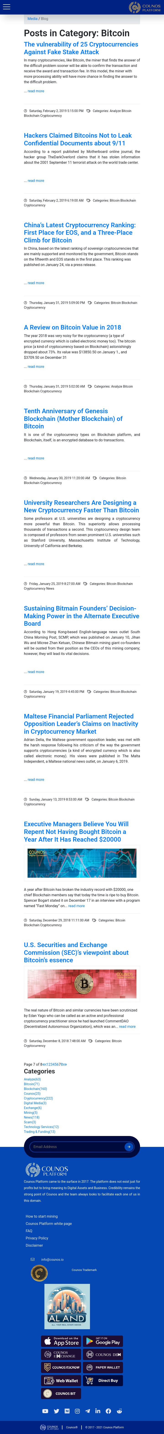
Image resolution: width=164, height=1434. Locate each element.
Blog (44, 19)
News (31, 1117)
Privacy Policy (37, 1238)
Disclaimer (34, 1245)
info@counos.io (52, 1259)
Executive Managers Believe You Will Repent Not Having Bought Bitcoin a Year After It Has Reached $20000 (76, 831)
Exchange (33, 1108)
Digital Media (35, 1103)
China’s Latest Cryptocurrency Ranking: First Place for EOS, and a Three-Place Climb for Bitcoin (80, 232)
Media (33, 19)
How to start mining (42, 1216)
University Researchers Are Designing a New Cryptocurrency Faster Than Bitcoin (81, 506)
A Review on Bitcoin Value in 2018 (72, 327)
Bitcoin (32, 1084)
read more (36, 91)
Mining (31, 1112)
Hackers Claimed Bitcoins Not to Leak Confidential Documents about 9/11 (78, 139)
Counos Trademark (84, 1270)
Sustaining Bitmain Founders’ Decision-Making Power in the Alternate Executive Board (81, 616)
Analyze (32, 1079)
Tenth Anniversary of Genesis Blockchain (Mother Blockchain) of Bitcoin (73, 418)
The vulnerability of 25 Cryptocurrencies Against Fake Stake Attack (81, 48)
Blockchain (35, 1089)
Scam (30, 1122)
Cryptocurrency (38, 1098)
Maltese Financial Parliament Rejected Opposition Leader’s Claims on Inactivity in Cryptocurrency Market (81, 724)
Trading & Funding (39, 1132)
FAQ (29, 1231)
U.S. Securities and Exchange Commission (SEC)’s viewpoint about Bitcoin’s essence (76, 952)
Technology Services (41, 1127)
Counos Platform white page (49, 1223)
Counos (32, 1093)
